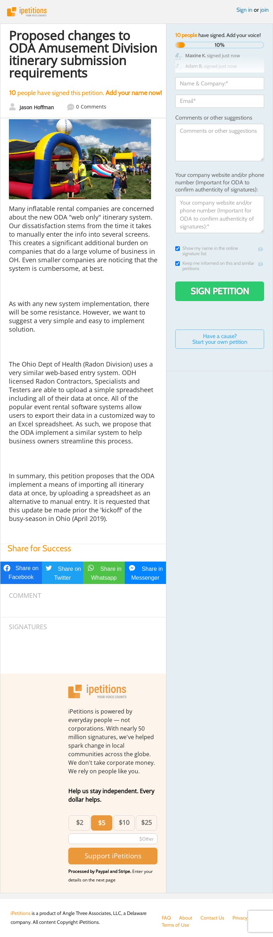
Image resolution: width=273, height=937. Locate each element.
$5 (101, 822)
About (185, 918)
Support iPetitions (113, 855)
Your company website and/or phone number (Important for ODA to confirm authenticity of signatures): (219, 182)
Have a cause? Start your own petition (219, 339)
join (264, 9)
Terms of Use (175, 925)
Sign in (244, 9)
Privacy (239, 918)
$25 (146, 822)
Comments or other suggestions (213, 117)
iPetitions (136, 11)
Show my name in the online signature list (206, 251)
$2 (79, 822)
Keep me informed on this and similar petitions (214, 265)
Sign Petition (220, 291)
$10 (124, 822)
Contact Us (212, 918)
